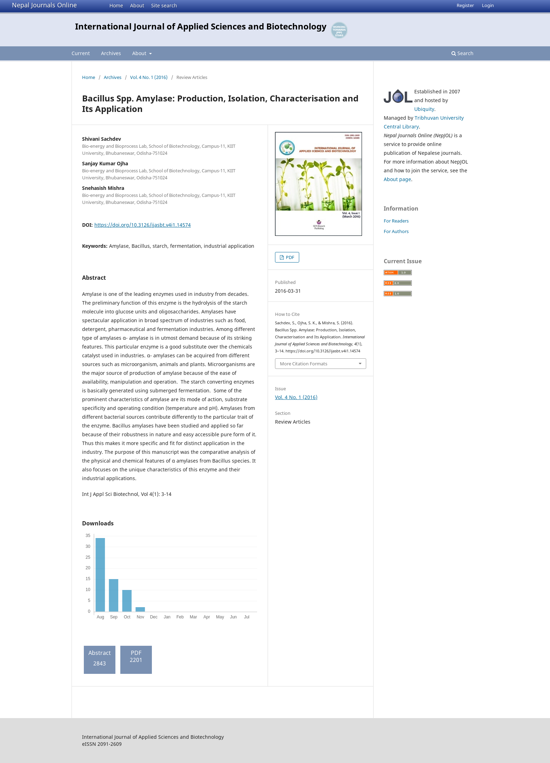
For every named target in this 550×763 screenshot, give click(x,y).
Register (465, 5)
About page (397, 179)
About (137, 5)
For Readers (396, 221)
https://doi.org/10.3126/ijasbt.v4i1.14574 (142, 224)
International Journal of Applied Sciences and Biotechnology (201, 26)
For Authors (396, 231)
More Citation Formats (303, 363)
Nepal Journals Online (44, 5)
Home (116, 5)
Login (488, 5)
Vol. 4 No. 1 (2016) (149, 77)
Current (81, 53)
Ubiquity (424, 109)
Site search (164, 5)
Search (462, 53)
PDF (289, 257)
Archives (111, 53)
